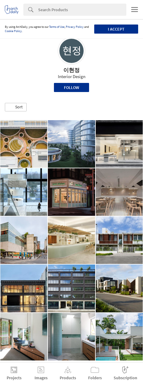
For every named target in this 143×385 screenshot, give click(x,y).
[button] (16, 107)
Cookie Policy (13, 31)
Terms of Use (57, 27)
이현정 (71, 70)
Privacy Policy (75, 27)
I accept (116, 29)
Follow (71, 87)
